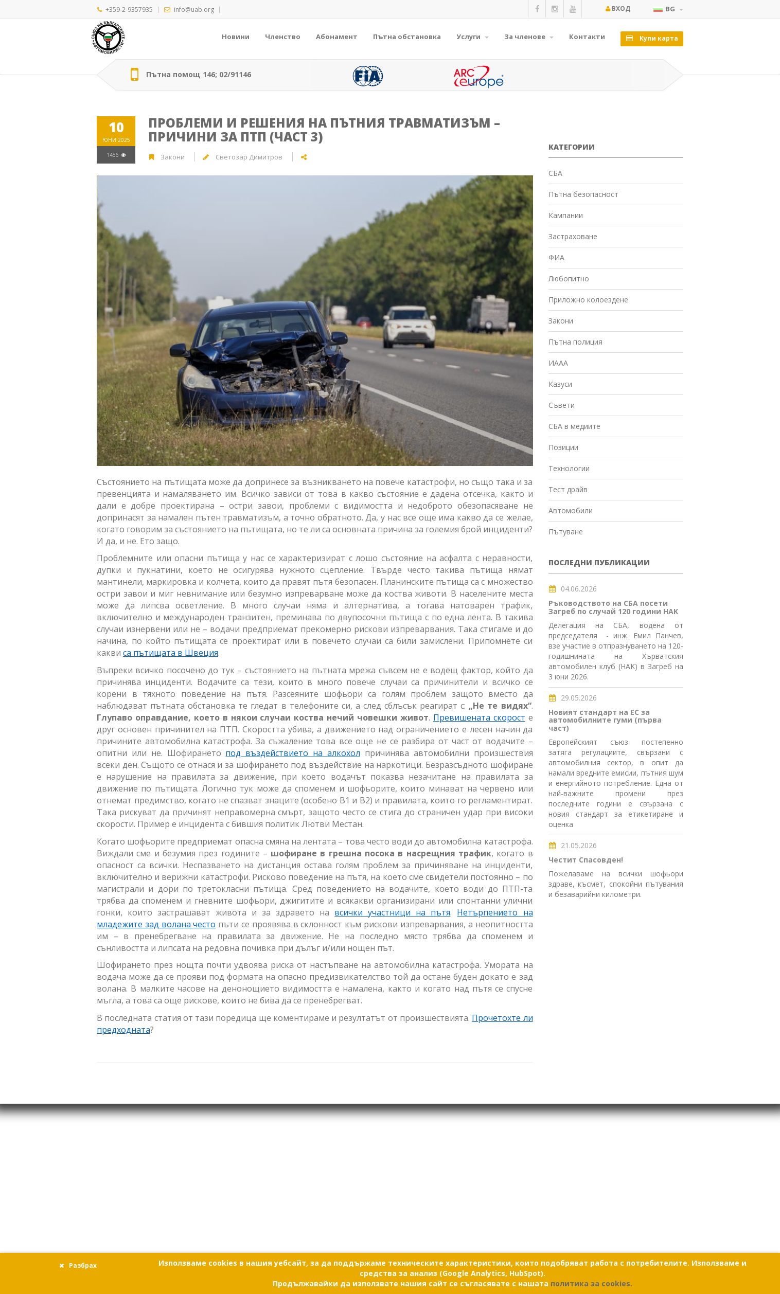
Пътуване (565, 531)
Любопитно (568, 278)
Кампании (565, 215)
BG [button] (668, 8)
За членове (529, 36)
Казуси (560, 384)
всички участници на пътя (392, 912)
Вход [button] (617, 8)
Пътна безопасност (583, 194)
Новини (236, 36)
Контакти (587, 36)
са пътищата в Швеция (170, 652)
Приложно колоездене (588, 299)
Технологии (569, 468)
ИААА (558, 363)
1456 (116, 154)
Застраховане (572, 236)
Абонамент (337, 36)
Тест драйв (568, 489)
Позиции (563, 447)
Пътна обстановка (407, 36)
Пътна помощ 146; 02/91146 (198, 74)
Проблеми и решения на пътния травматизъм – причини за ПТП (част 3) (324, 129)
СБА (555, 173)
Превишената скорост (479, 717)
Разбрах (78, 1265)
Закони (173, 156)
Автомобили (570, 510)
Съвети (561, 405)
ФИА (556, 257)
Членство (282, 36)
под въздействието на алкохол (292, 753)
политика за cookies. (591, 1283)
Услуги (472, 36)
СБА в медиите (574, 426)
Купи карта (652, 38)
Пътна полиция (575, 342)
